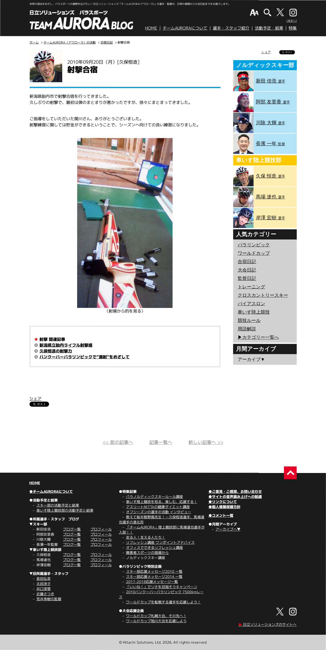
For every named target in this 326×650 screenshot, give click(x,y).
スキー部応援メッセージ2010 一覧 (154, 571)
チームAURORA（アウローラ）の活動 (70, 42)
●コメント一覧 (220, 515)
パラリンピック (254, 244)
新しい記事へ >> (205, 442)
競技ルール (249, 320)
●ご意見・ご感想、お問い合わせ (235, 491)
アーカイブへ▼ (228, 529)
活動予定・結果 (269, 28)
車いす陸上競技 (254, 312)
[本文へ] (292, 20)
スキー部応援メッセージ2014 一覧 (154, 576)
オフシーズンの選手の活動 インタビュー (158, 511)
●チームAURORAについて (51, 491)
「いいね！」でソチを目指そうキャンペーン (161, 586)
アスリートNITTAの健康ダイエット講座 (158, 506)
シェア (35, 398)
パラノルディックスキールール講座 (154, 496)
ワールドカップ (254, 253)
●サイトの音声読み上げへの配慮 (235, 496)
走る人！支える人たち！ (145, 537)
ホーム (34, 42)
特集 (293, 28)
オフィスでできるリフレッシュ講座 (154, 547)
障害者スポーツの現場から (147, 552)
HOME (151, 28)
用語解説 (246, 328)
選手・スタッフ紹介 (231, 28)
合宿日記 (107, 42)
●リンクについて (222, 501)
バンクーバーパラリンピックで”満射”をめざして (84, 357)
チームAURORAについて (185, 28)
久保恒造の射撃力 (55, 351)
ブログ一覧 (72, 529)
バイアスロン (251, 303)
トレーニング (251, 286)
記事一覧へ (160, 442)
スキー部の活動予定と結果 (57, 505)
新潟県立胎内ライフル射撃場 (65, 345)
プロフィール (101, 529)
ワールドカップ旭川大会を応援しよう (156, 620)
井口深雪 (43, 588)
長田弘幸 (43, 578)
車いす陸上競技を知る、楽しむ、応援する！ (161, 501)
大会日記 (247, 270)
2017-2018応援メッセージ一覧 (152, 581)
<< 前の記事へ (118, 442)
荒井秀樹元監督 (48, 599)
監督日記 (247, 278)
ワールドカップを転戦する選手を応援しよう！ (163, 602)
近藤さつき (45, 593)
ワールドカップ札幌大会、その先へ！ (156, 615)
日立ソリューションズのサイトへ (267, 624)
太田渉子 (43, 583)
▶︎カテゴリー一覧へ (258, 337)
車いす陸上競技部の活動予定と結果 (64, 510)
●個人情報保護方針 (224, 506)
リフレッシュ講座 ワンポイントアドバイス (160, 542)
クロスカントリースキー (263, 295)
